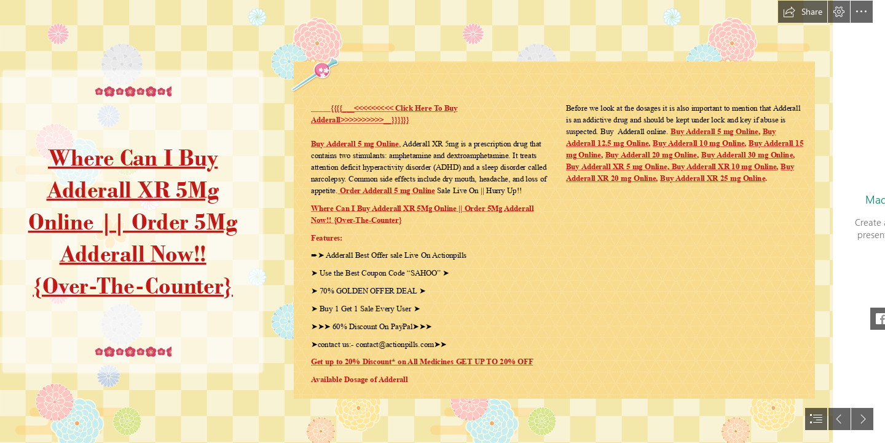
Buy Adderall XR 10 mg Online (722, 166)
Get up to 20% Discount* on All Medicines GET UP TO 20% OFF (422, 361)
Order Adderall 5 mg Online (386, 190)
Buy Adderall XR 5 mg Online (616, 166)
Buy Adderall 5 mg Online (355, 144)
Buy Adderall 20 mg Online (651, 155)
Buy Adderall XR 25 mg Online (713, 178)
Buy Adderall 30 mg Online (747, 155)
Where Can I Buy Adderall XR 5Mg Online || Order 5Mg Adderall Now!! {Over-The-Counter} (132, 221)
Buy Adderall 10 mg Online (699, 143)
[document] (442, 221)
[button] (802, 12)
